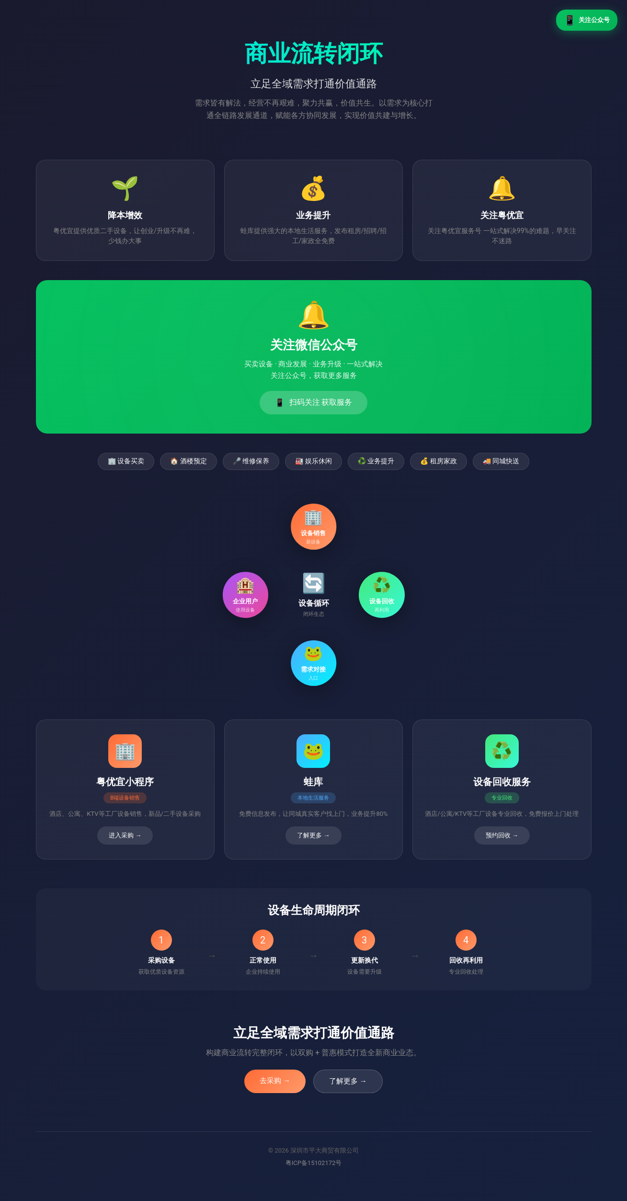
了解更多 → (348, 1081)
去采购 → (275, 1080)
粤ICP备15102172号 (313, 1162)
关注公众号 (587, 20)
